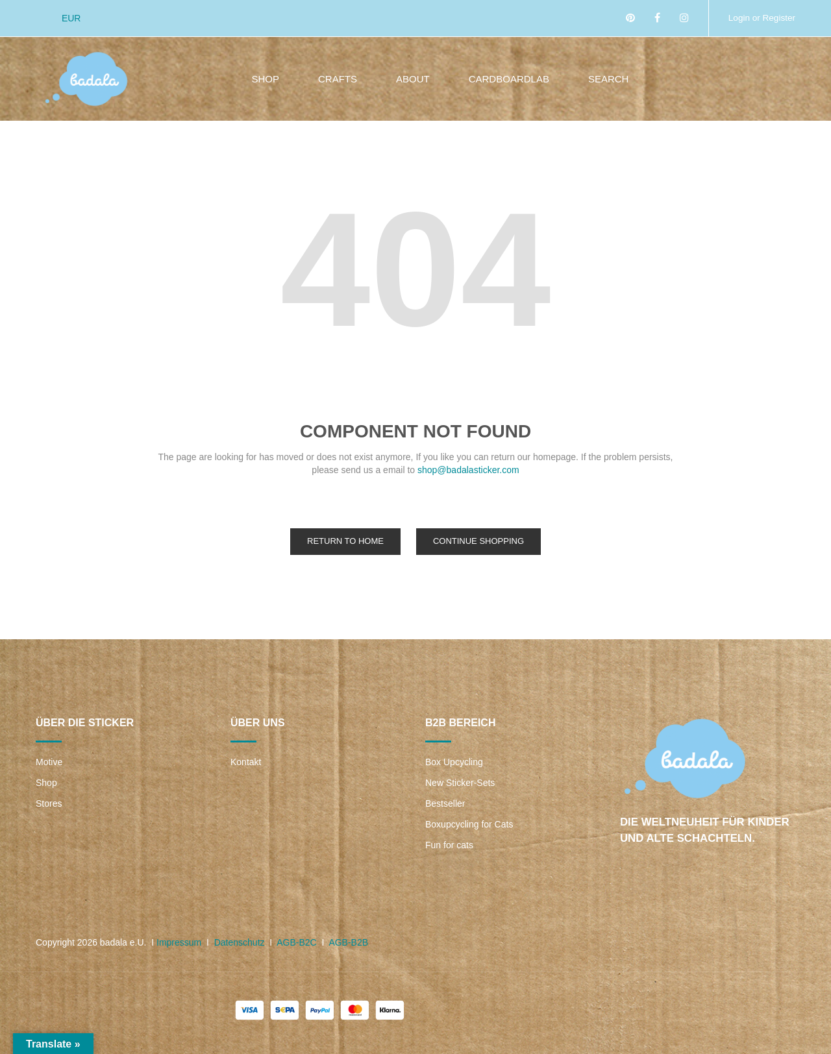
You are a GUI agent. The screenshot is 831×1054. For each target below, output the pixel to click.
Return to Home (345, 541)
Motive (49, 762)
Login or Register (760, 17)
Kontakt (245, 762)
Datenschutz (239, 942)
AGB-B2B (348, 942)
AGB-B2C (296, 942)
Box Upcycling (454, 762)
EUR (71, 18)
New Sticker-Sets (460, 783)
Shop (46, 783)
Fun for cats (449, 845)
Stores (49, 803)
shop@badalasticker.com (468, 470)
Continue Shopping (478, 541)
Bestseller (445, 803)
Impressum (178, 942)
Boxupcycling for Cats (469, 824)
